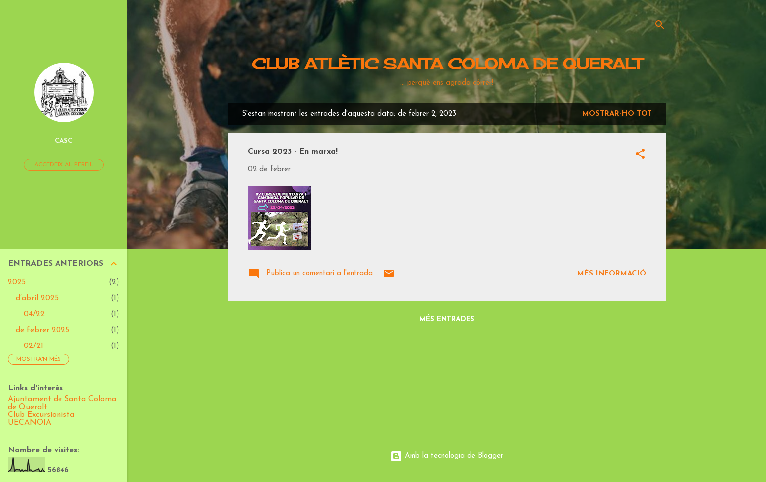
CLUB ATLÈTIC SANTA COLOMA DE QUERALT (447, 63)
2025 (17, 282)
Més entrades (446, 319)
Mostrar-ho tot (617, 114)
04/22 (34, 314)
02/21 (33, 346)
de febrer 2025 (42, 330)
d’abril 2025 (37, 298)
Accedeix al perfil (63, 165)
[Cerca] (660, 27)
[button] (640, 156)
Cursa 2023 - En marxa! (293, 152)
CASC (64, 141)
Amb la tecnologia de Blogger (446, 456)
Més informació (611, 273)
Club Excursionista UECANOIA (41, 419)
